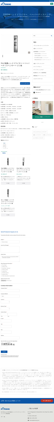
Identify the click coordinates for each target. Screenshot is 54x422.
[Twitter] (2, 416)
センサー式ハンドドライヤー (38, 137)
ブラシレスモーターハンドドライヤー (41, 45)
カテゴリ (16, 19)
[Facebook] (1, 416)
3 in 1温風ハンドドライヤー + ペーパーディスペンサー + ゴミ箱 (7, 170)
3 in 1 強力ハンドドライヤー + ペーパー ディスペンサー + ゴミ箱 (23, 170)
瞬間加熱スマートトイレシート (40, 75)
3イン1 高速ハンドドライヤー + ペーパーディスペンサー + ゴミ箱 (7, 201)
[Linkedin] (4, 416)
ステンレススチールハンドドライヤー (40, 131)
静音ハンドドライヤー (47, 134)
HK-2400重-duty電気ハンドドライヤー (41, 57)
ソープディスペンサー (12, 391)
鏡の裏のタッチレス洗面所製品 (40, 72)
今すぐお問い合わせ (25, 83)
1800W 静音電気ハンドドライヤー (40, 53)
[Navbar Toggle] (51, 4)
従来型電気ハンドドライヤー (24, 19)
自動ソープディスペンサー (39, 63)
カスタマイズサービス (38, 78)
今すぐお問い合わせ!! (47, 400)
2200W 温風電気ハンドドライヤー (36, 19)
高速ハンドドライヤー (38, 48)
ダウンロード (37, 92)
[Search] (41, 35)
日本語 (52, 1)
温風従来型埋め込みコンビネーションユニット (42, 59)
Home (12, 19)
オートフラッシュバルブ (38, 69)
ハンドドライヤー (18, 391)
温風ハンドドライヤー (37, 134)
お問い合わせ (29, 391)
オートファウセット (38, 66)
